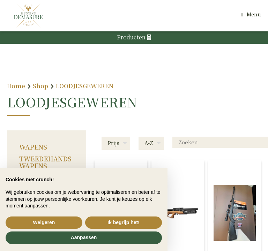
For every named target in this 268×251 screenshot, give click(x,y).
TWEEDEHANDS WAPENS (45, 162)
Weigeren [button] (44, 222)
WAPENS (33, 146)
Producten (134, 37)
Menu (254, 14)
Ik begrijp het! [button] (123, 222)
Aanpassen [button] (84, 237)
